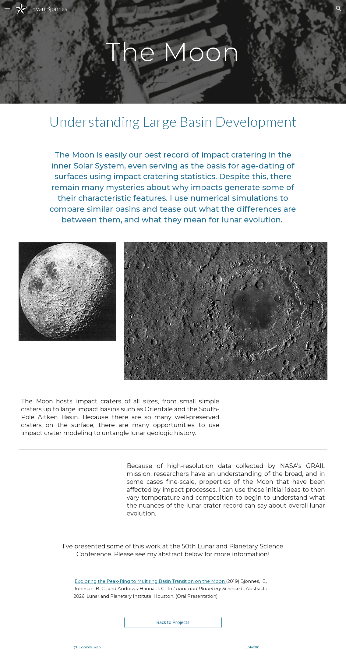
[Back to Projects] (173, 622)
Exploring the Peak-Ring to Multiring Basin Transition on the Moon (150, 581)
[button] (7, 8)
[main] (172, 51)
